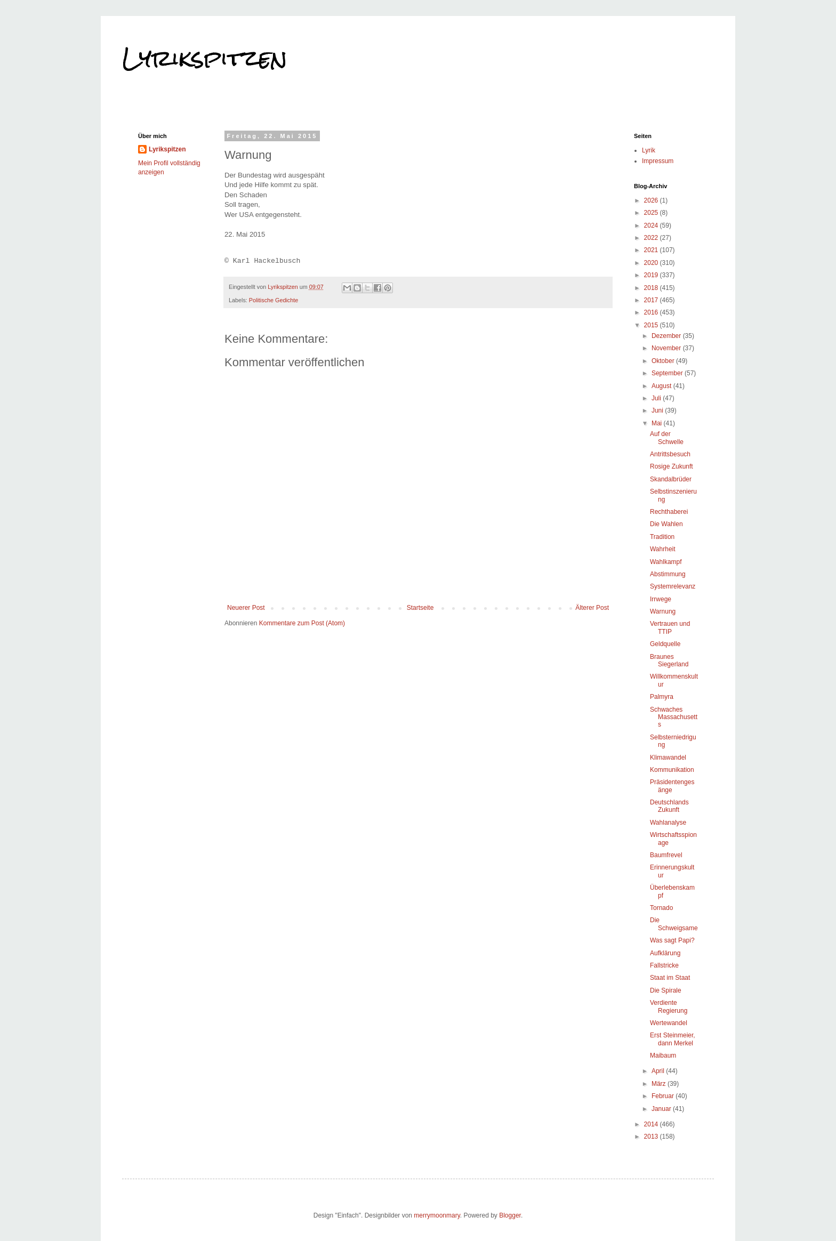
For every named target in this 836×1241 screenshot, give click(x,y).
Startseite (420, 607)
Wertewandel (668, 1023)
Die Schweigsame (674, 923)
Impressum (657, 161)
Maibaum (663, 1055)
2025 (652, 212)
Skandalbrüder (671, 479)
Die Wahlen (666, 524)
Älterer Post (592, 607)
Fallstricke (664, 965)
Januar (662, 1109)
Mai (658, 423)
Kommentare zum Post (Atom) (302, 623)
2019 (652, 275)
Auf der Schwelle (667, 437)
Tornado (661, 908)
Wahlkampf (666, 562)
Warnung (663, 611)
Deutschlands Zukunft (669, 806)
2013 (652, 1136)
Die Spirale (665, 990)
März (660, 1083)
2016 (652, 312)
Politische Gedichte (273, 300)
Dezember (667, 336)
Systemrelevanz (672, 586)
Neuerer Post (246, 607)
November (667, 348)
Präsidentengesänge (672, 785)
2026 (652, 200)
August (662, 386)
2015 (652, 325)
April (659, 1071)
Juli (657, 398)
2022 (652, 237)
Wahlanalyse (668, 822)
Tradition (662, 537)
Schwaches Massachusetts (673, 717)
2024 (652, 225)
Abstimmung (668, 574)
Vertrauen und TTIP (670, 627)
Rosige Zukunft (671, 466)
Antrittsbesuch (670, 454)
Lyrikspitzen (204, 58)
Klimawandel (668, 757)
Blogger (510, 1215)
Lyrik (648, 150)
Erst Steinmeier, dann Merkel (672, 1039)
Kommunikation (672, 769)
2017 (652, 300)
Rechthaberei (669, 511)
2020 (652, 263)
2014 (652, 1124)
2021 (652, 250)
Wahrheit (663, 549)
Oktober (664, 361)
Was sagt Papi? (672, 940)
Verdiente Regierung (668, 1006)
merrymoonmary (437, 1215)
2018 (652, 288)
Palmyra (661, 696)
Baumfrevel (666, 855)
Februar (664, 1096)
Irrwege (660, 599)
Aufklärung (665, 953)
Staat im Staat (670, 977)
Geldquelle (665, 644)
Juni (658, 410)
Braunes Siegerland (669, 660)
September (668, 373)
